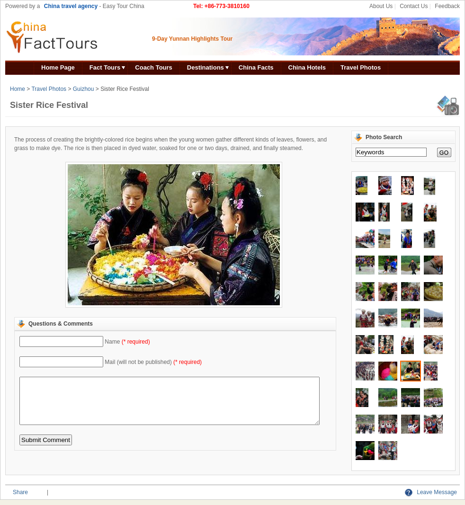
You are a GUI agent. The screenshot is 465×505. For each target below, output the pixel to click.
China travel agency (71, 6)
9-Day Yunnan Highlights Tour (192, 38)
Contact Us (414, 6)
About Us (381, 6)
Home (17, 89)
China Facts (256, 67)
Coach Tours (153, 67)
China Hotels (307, 67)
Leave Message (431, 492)
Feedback (447, 6)
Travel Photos (360, 67)
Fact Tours (105, 67)
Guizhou (83, 89)
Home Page (58, 67)
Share (20, 492)
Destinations (205, 67)
